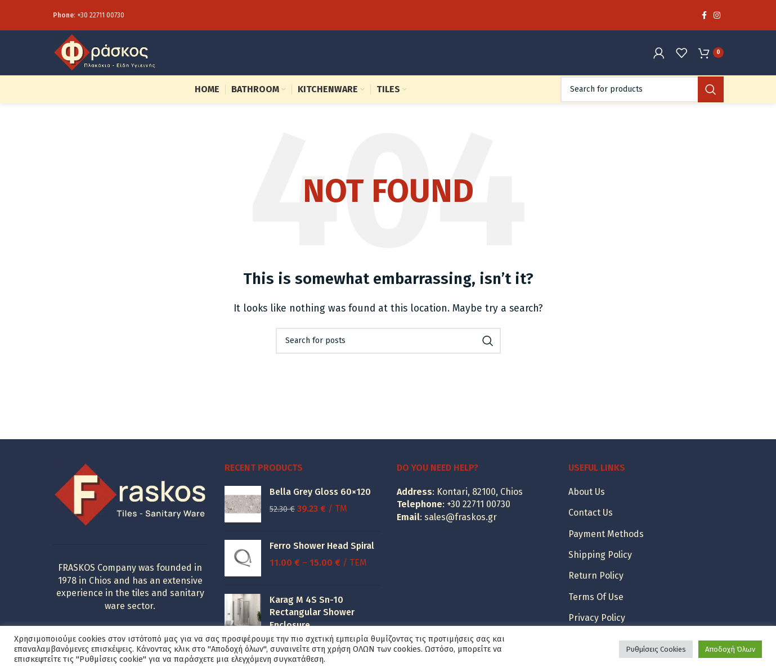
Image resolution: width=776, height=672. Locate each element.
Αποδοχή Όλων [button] (730, 649)
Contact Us (590, 530)
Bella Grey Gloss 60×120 (320, 509)
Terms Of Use (596, 614)
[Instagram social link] (717, 17)
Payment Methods (606, 551)
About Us (586, 509)
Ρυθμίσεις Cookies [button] (656, 649)
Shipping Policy (600, 572)
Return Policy (596, 593)
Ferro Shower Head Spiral (322, 563)
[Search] (642, 107)
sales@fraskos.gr (460, 534)
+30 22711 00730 (100, 17)
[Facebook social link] (704, 17)
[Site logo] (123, 62)
